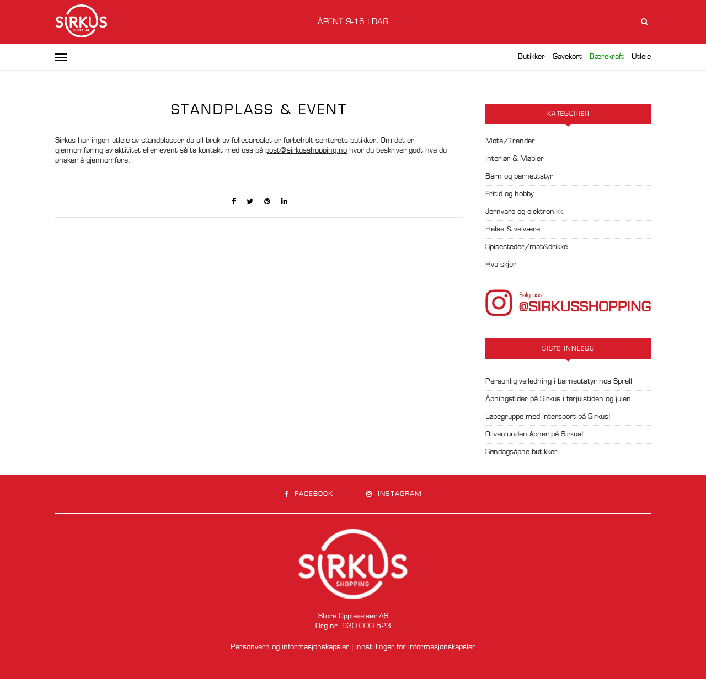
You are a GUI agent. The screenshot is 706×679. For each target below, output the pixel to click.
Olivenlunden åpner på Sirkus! (534, 434)
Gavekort (567, 57)
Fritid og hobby (509, 194)
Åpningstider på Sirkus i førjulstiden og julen (558, 399)
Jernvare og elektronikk (524, 211)
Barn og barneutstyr (519, 176)
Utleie (641, 57)
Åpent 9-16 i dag (353, 22)
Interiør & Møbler (514, 159)
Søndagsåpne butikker (521, 452)
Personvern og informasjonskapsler (290, 647)
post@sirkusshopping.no (306, 150)
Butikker (531, 57)
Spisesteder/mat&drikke (526, 247)
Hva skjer (500, 264)
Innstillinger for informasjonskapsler (415, 647)
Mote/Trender (510, 141)
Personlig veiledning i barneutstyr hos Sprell (558, 381)
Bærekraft (607, 57)
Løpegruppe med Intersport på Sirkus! (548, 417)
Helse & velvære (512, 229)
